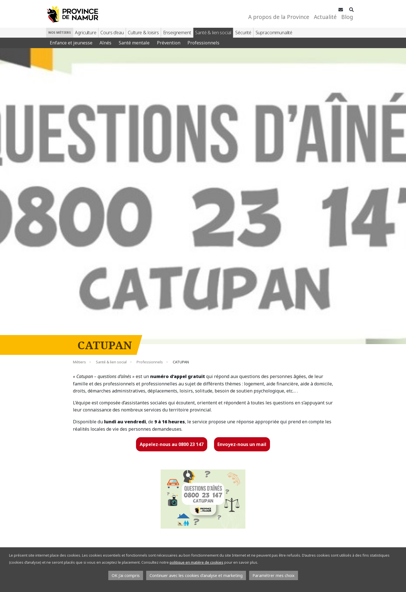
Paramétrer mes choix (273, 575)
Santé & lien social (213, 32)
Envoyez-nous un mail (241, 444)
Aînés (105, 43)
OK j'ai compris (126, 575)
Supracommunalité (274, 32)
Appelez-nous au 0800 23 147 (172, 444)
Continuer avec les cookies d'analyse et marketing (196, 575)
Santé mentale (134, 43)
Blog (347, 17)
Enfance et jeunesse (71, 43)
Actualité (325, 17)
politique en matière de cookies (196, 562)
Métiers (79, 361)
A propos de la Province (278, 17)
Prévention (168, 43)
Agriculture (85, 32)
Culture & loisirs (143, 32)
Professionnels (203, 43)
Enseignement (177, 32)
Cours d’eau (112, 32)
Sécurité (243, 32)
